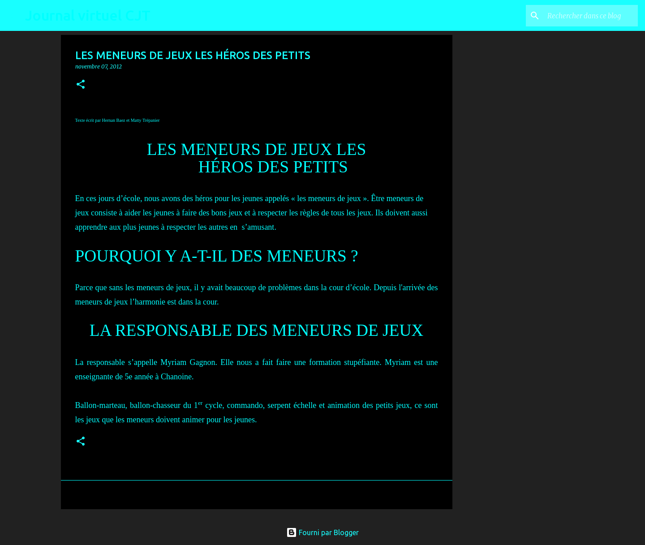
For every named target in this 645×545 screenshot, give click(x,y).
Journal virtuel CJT (87, 15)
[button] (80, 85)
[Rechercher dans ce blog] (591, 15)
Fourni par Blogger (322, 532)
